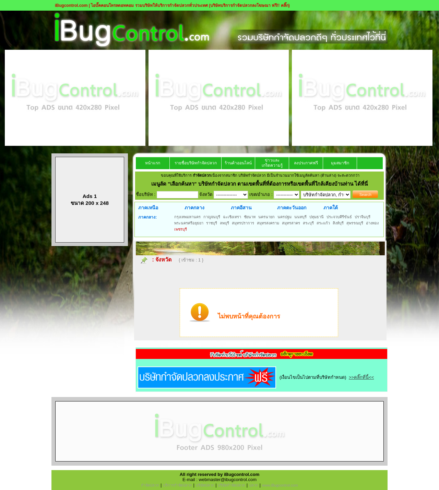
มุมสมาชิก (340, 163)
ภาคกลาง (194, 207)
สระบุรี (308, 223)
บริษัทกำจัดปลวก (231, 485)
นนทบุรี (300, 217)
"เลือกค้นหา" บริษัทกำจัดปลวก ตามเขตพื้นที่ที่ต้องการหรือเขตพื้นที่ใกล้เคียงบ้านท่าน (261, 184)
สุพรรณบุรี (354, 223)
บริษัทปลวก (205, 485)
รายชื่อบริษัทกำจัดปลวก (196, 163)
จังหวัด (163, 259)
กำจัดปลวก (150, 485)
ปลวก (253, 485)
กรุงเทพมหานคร (187, 217)
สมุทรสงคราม (268, 223)
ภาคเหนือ (148, 207)
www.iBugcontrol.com (280, 485)
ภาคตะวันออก (291, 207)
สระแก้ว (323, 223)
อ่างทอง (372, 223)
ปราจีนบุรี (362, 217)
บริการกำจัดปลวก (177, 485)
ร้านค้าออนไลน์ (238, 163)
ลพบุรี (224, 223)
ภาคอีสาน (241, 207)
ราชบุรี (211, 223)
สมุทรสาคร (291, 223)
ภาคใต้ (330, 207)
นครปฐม (284, 217)
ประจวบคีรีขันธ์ (339, 217)
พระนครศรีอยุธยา (188, 223)
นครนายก (266, 217)
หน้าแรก (152, 163)
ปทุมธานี (316, 217)
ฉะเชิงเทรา (232, 217)
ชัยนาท (250, 217)
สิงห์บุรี (338, 223)
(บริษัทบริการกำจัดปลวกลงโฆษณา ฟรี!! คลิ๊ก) (249, 5)
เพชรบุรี (180, 229)
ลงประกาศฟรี (306, 163)
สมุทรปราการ (243, 223)
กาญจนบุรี (211, 217)
